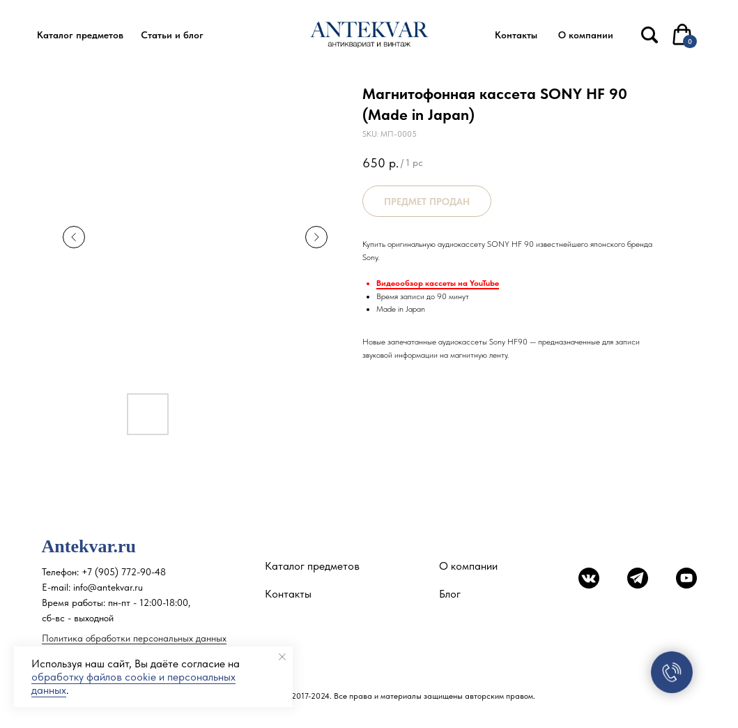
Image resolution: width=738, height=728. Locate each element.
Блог (450, 593)
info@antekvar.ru (108, 587)
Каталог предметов (312, 565)
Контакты (288, 593)
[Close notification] (282, 657)
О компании (468, 565)
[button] (80, 35)
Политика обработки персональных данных (134, 638)
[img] (649, 35)
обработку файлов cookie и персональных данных (133, 683)
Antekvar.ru (89, 546)
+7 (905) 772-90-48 (124, 571)
